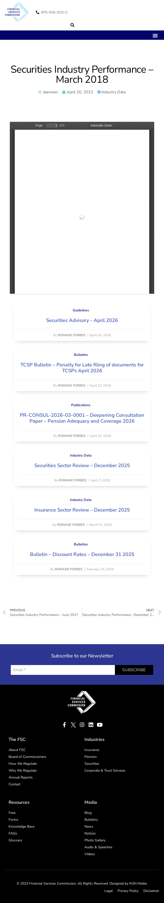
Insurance (91, 750)
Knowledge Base (21, 826)
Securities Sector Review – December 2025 (82, 465)
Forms (13, 819)
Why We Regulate (23, 770)
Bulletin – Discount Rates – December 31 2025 (82, 554)
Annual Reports (21, 777)
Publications (80, 405)
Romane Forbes (71, 335)
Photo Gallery (95, 840)
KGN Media (138, 883)
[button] (72, 25)
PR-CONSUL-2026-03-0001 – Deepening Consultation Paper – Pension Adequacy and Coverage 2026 (82, 418)
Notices (90, 833)
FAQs (13, 833)
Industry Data (114, 92)
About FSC (17, 750)
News (88, 826)
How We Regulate (23, 763)
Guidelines (81, 310)
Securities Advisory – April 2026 (82, 320)
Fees (12, 812)
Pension (90, 756)
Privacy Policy (128, 891)
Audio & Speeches (98, 847)
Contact (14, 784)
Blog (88, 812)
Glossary (15, 840)
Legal (108, 891)
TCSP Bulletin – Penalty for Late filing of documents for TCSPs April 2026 (82, 367)
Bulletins (81, 354)
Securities (91, 763)
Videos (89, 854)
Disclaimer (151, 891)
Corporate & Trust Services (104, 770)
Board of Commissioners (27, 756)
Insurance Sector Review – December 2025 (82, 510)
